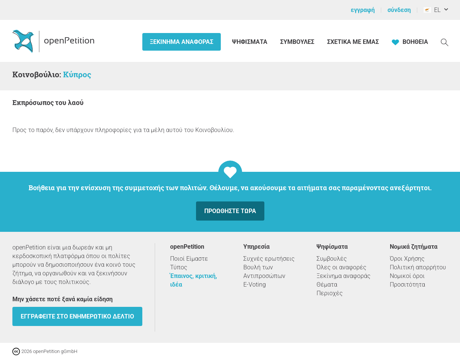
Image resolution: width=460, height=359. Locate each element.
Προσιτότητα (407, 284)
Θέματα (327, 284)
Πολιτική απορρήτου (418, 267)
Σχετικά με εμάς (353, 41)
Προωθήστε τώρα (230, 211)
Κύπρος (77, 74)
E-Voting (254, 284)
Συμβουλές (297, 41)
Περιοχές (330, 293)
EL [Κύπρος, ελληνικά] (432, 10)
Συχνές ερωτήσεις (269, 258)
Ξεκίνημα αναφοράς (181, 41)
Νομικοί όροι (407, 275)
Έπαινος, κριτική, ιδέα (193, 280)
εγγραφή (363, 10)
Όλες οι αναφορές (341, 267)
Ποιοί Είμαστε (189, 258)
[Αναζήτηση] (444, 42)
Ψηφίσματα (250, 41)
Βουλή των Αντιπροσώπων (264, 271)
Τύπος (178, 267)
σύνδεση (399, 10)
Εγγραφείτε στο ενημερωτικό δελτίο (77, 316)
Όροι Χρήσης (407, 258)
